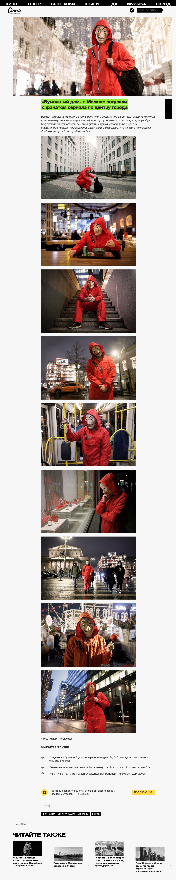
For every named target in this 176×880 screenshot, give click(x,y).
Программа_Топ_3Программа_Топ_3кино (65, 814)
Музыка (136, 4)
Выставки (63, 4)
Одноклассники (168, 115)
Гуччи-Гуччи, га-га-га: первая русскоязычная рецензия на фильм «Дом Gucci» (97, 773)
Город (163, 4)
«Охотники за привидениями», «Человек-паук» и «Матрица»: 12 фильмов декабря (99, 767)
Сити (15, 10)
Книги (92, 4)
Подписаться (143, 792)
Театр (34, 4)
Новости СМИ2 (19, 824)
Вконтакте (168, 109)
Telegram (168, 102)
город (96, 814)
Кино (11, 4)
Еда (112, 4)
